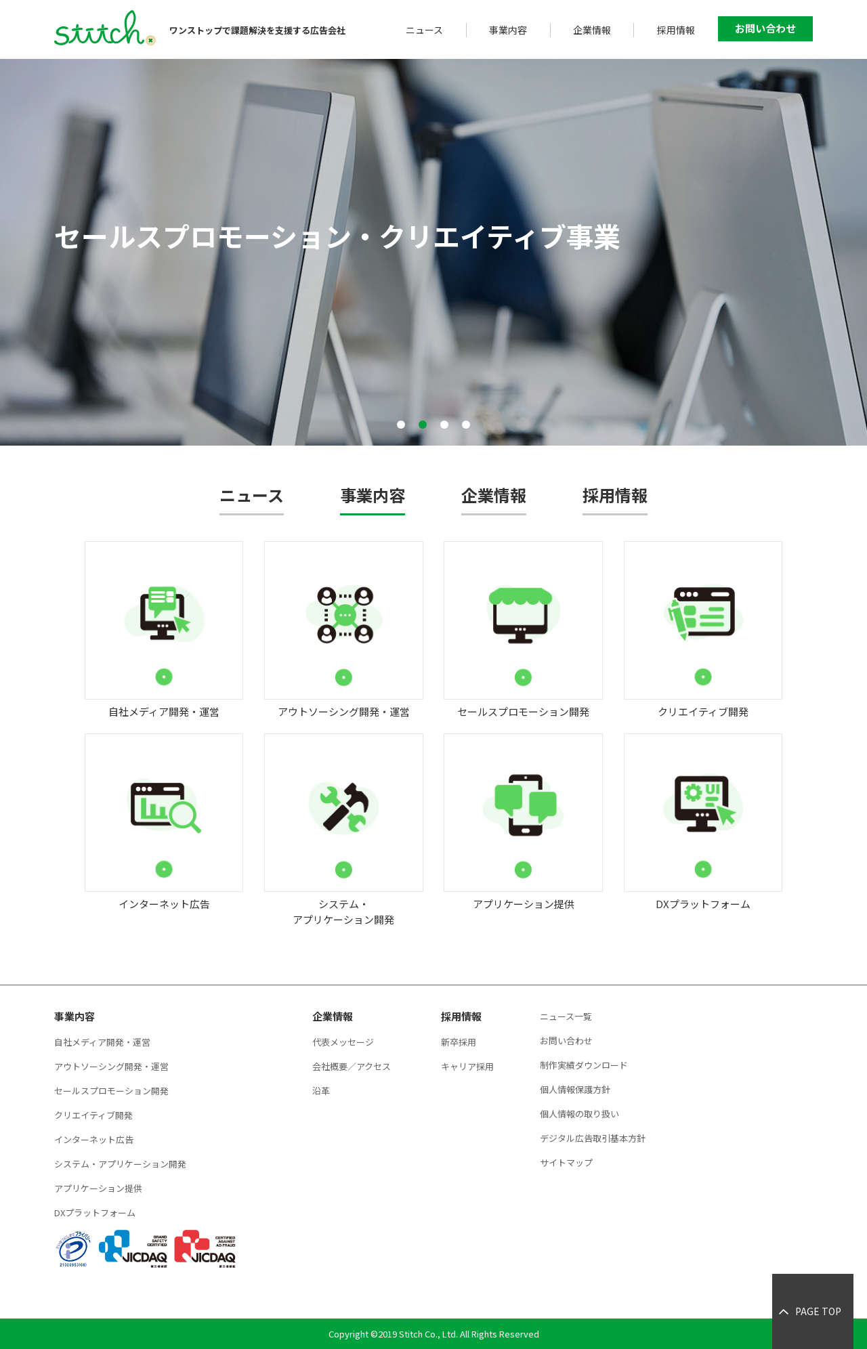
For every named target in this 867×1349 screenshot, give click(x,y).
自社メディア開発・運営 (102, 1041)
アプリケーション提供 (98, 1188)
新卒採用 (458, 1041)
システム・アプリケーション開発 (120, 1163)
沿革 (321, 1090)
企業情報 (592, 30)
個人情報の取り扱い (579, 1113)
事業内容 (508, 30)
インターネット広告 (93, 1139)
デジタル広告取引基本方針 (593, 1138)
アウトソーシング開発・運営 (111, 1066)
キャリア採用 (467, 1066)
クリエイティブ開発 (93, 1115)
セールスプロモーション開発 (111, 1090)
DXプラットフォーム (94, 1212)
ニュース (424, 30)
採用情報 (676, 30)
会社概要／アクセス (351, 1066)
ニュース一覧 (566, 1016)
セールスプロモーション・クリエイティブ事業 (337, 235)
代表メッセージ (343, 1041)
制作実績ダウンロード (584, 1064)
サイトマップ (566, 1162)
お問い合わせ (765, 28)
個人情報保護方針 (575, 1089)
